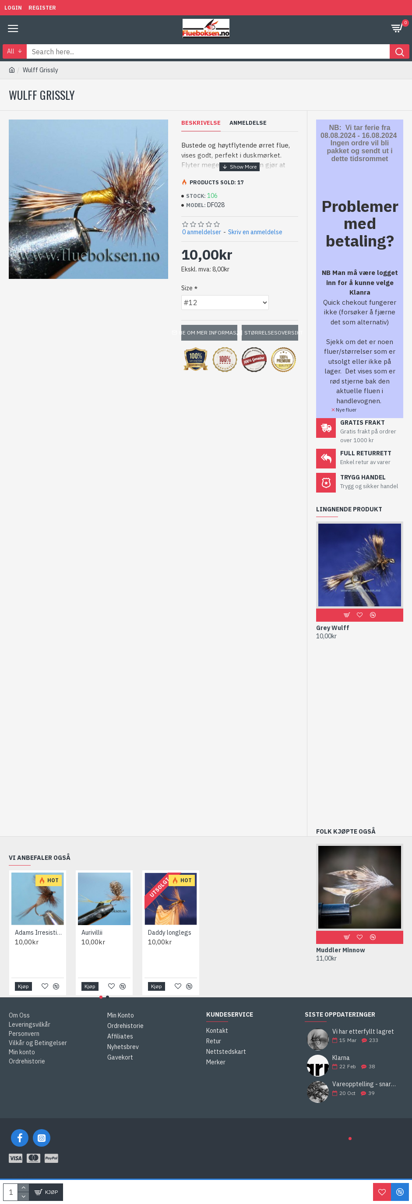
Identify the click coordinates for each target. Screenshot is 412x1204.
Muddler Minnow (340, 950)
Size (187, 288)
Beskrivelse (201, 123)
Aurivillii (91, 932)
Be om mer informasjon (209, 332)
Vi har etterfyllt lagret (363, 1031)
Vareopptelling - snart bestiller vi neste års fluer (365, 1084)
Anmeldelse (248, 123)
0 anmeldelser (201, 232)
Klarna (341, 1058)
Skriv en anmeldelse (255, 232)
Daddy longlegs (169, 932)
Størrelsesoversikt (271, 332)
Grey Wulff (332, 628)
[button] (350, 1138)
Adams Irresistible (39, 932)
